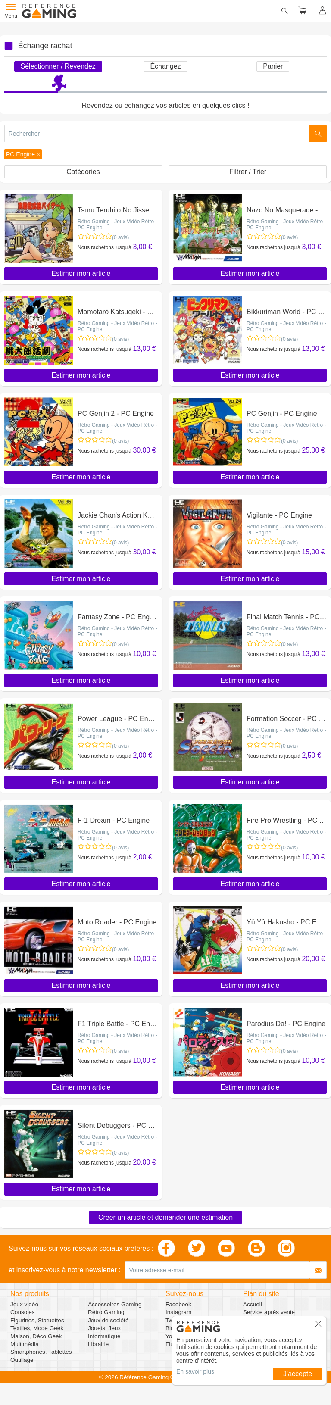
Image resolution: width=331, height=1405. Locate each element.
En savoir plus (195, 1371)
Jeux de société (108, 1320)
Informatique (104, 1336)
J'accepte (297, 1373)
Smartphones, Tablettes (41, 1352)
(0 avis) (120, 237)
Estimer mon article (81, 273)
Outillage (22, 1360)
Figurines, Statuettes (37, 1320)
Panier (273, 66)
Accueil (252, 1304)
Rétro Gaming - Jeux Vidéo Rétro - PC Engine (117, 225)
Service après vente (269, 1312)
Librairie (98, 1344)
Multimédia (24, 1344)
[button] (23, 154)
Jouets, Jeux (104, 1328)
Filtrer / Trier (247, 171)
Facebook (178, 1304)
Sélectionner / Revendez (58, 66)
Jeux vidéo (24, 1304)
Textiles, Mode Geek (36, 1328)
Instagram (178, 1312)
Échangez (165, 66)
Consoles (22, 1312)
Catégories (83, 171)
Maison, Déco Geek (36, 1336)
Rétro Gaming (106, 1312)
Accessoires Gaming (115, 1304)
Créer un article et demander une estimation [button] (165, 1217)
